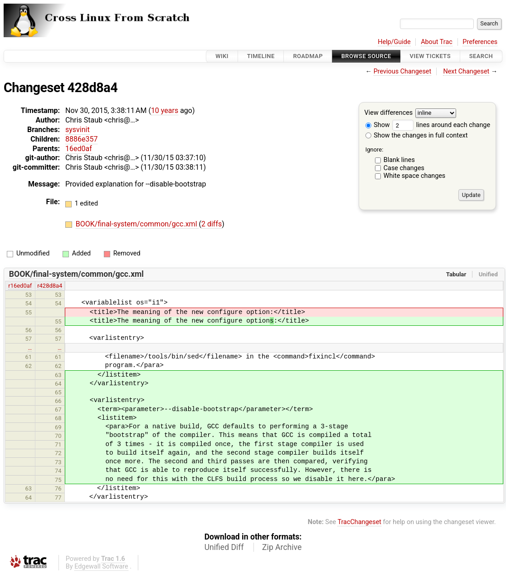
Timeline (261, 56)
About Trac (436, 42)
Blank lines (399, 160)
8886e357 (81, 139)
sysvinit (77, 129)
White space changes (415, 176)
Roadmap (308, 56)
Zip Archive (282, 547)
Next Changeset (466, 71)
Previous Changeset (403, 71)
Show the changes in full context (416, 135)
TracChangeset (359, 522)
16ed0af (78, 148)
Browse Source (366, 56)
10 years (164, 110)
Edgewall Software (101, 566)
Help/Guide (394, 42)
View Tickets (430, 56)
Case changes (404, 168)
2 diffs (211, 224)
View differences (389, 113)
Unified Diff (224, 547)
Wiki (222, 56)
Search (481, 56)
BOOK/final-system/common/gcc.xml (137, 224)
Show (377, 125)
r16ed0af (20, 285)
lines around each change (441, 125)
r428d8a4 (49, 285)
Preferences (479, 42)
